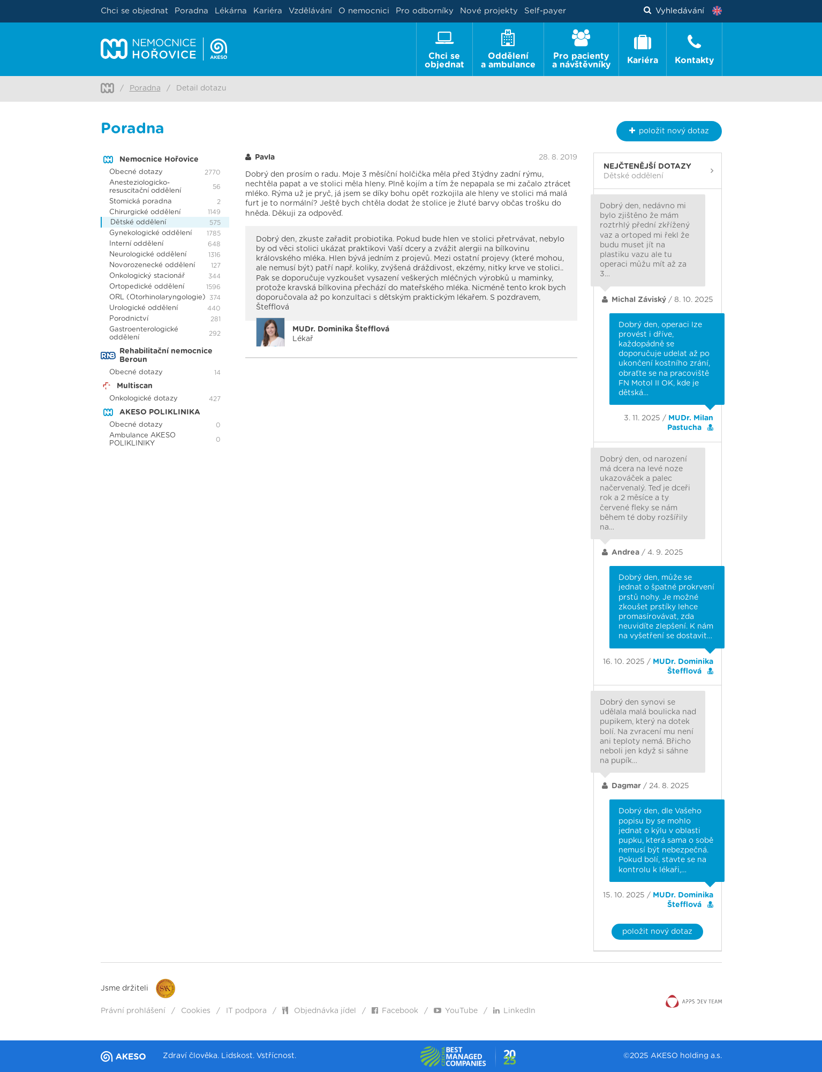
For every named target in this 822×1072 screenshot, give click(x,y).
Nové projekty (489, 11)
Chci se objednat (134, 11)
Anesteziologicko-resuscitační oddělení (145, 186)
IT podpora (246, 1011)
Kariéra (267, 11)
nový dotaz (669, 131)
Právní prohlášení (133, 1011)
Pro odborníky (425, 11)
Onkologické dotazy (143, 398)
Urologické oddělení (143, 308)
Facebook (395, 1011)
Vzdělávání (310, 11)
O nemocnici (363, 11)
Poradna (191, 11)
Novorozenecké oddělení (152, 265)
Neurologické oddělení (147, 254)
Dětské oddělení (138, 222)
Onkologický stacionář (147, 276)
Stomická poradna (140, 201)
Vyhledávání (674, 11)
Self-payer (545, 11)
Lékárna (231, 11)
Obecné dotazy (136, 172)
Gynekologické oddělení (150, 233)
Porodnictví (128, 318)
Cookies (195, 1011)
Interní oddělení (136, 243)
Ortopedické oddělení (146, 286)
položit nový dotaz (657, 931)
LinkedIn (514, 1011)
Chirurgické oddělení (144, 212)
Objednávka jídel (319, 1011)
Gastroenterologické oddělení (143, 333)
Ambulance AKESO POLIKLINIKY (142, 439)
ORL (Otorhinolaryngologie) (157, 297)
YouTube (456, 1011)
